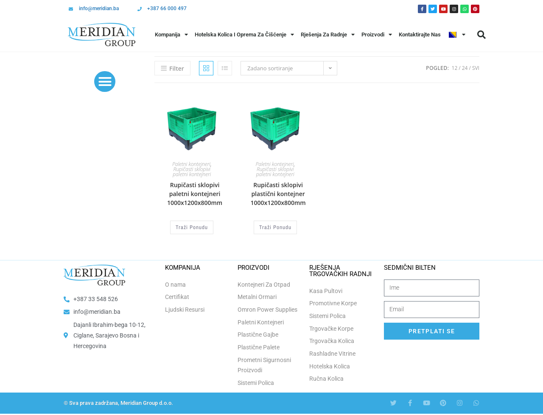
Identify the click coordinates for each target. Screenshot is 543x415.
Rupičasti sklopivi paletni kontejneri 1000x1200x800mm (194, 194)
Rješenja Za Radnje (328, 35)
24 (465, 68)
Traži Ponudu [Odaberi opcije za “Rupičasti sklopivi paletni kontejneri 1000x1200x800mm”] (191, 227)
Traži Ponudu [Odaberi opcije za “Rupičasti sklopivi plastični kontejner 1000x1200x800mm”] (275, 227)
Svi (475, 68)
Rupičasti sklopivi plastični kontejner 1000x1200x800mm (277, 194)
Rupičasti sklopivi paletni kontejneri (192, 172)
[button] (481, 34)
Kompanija (171, 35)
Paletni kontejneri (191, 164)
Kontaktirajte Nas (420, 34)
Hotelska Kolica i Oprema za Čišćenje (244, 35)
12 (455, 68)
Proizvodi (376, 35)
